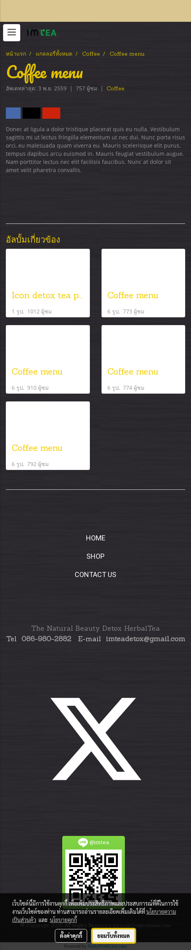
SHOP (95, 556)
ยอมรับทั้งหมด (113, 935)
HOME (95, 538)
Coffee (115, 89)
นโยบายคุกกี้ (63, 919)
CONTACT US (95, 574)
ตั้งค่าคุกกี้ (71, 935)
